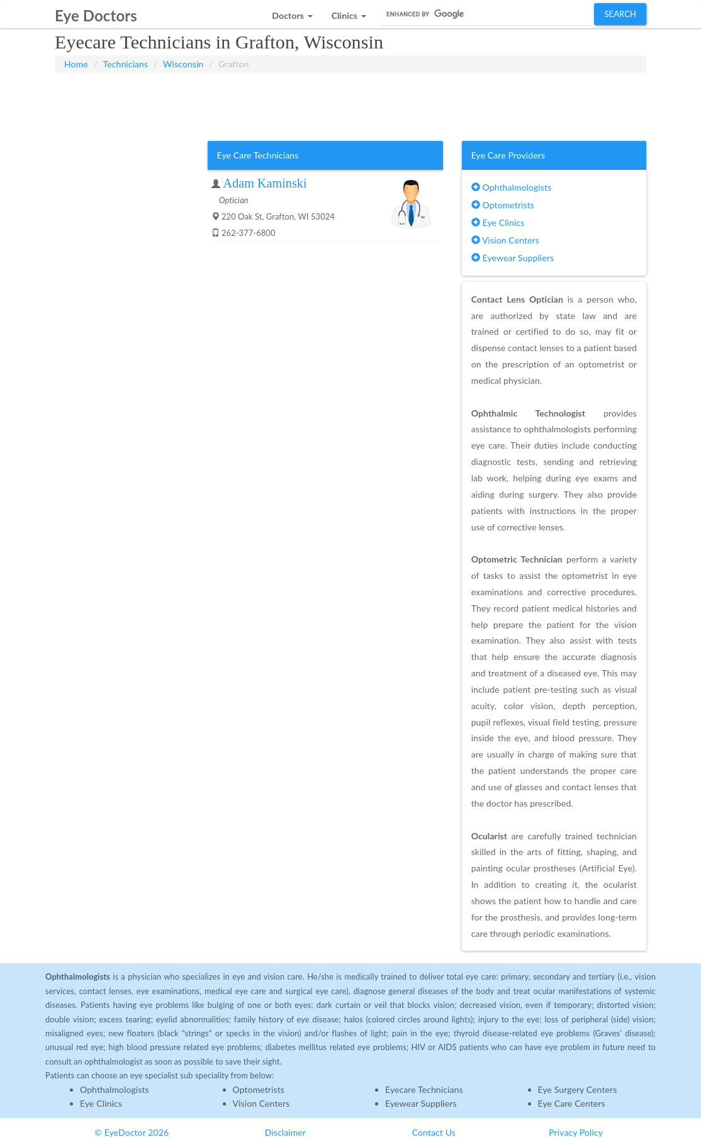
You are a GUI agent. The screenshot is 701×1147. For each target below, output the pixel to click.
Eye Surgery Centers (577, 1089)
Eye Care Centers (571, 1103)
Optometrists (502, 204)
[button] (292, 12)
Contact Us (434, 1132)
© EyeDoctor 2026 (131, 1132)
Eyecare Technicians (424, 1089)
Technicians (126, 64)
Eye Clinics (498, 222)
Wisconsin (183, 64)
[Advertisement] (350, 104)
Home (76, 64)
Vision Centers (505, 240)
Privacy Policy (576, 1132)
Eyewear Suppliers (512, 257)
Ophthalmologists (511, 187)
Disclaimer (285, 1132)
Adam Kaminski (265, 183)
